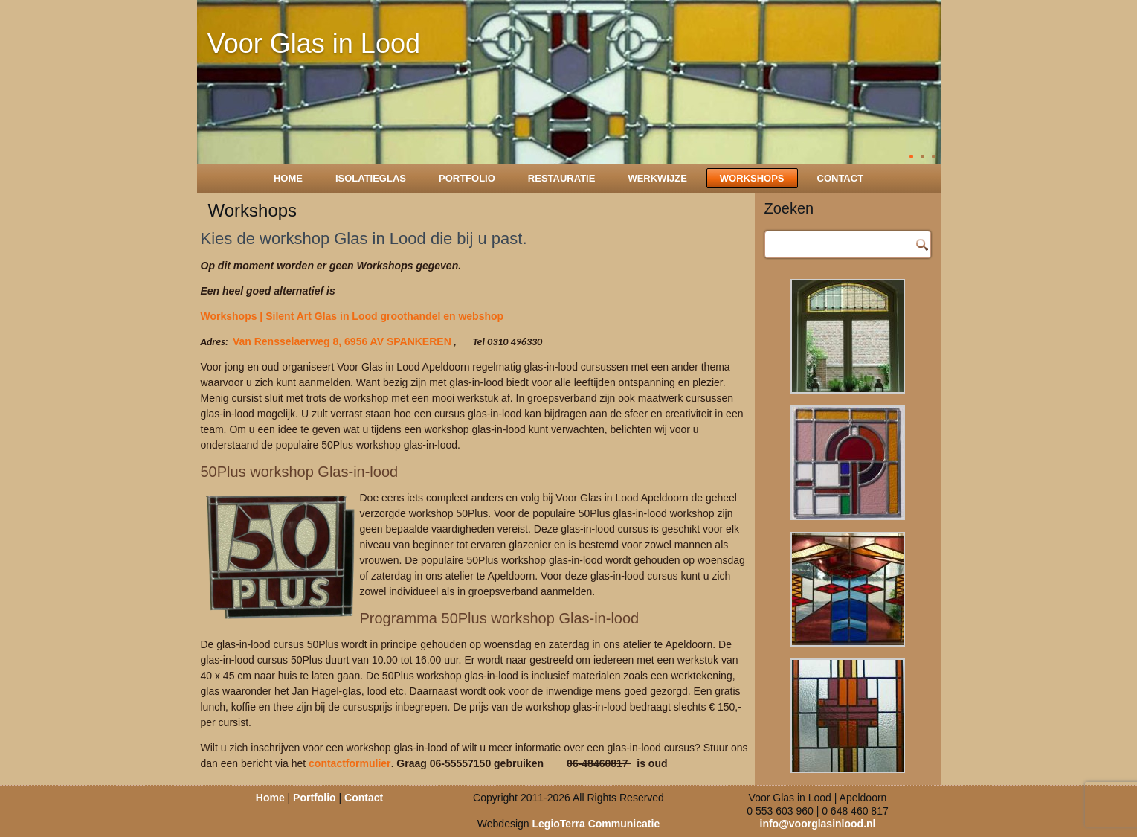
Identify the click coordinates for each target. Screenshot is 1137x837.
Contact (840, 178)
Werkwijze (657, 178)
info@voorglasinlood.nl (818, 824)
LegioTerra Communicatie (596, 824)
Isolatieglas (370, 178)
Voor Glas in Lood (313, 43)
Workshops (752, 178)
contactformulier (349, 763)
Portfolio (467, 178)
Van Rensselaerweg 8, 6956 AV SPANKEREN (342, 341)
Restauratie (562, 178)
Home (288, 178)
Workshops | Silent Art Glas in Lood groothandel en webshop (352, 316)
